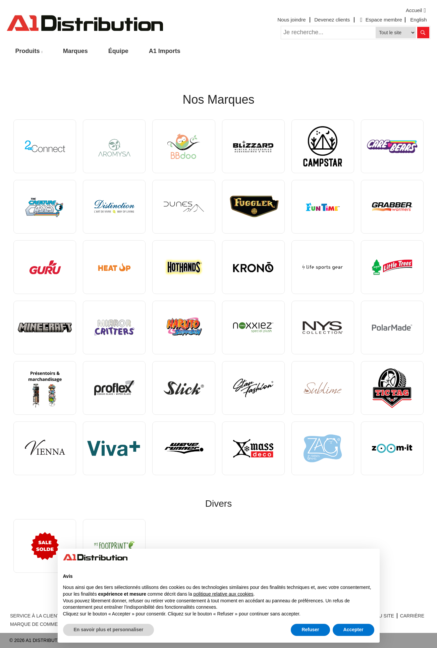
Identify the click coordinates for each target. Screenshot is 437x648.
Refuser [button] (310, 629)
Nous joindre (291, 19)
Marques (75, 51)
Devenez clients (332, 19)
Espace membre (380, 19)
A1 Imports (164, 51)
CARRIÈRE (412, 615)
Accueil (417, 10)
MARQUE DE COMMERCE (39, 624)
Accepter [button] (353, 629)
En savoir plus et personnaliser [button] (109, 629)
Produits (27, 51)
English (418, 19)
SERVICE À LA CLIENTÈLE (39, 615)
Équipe (118, 51)
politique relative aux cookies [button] (224, 594)
